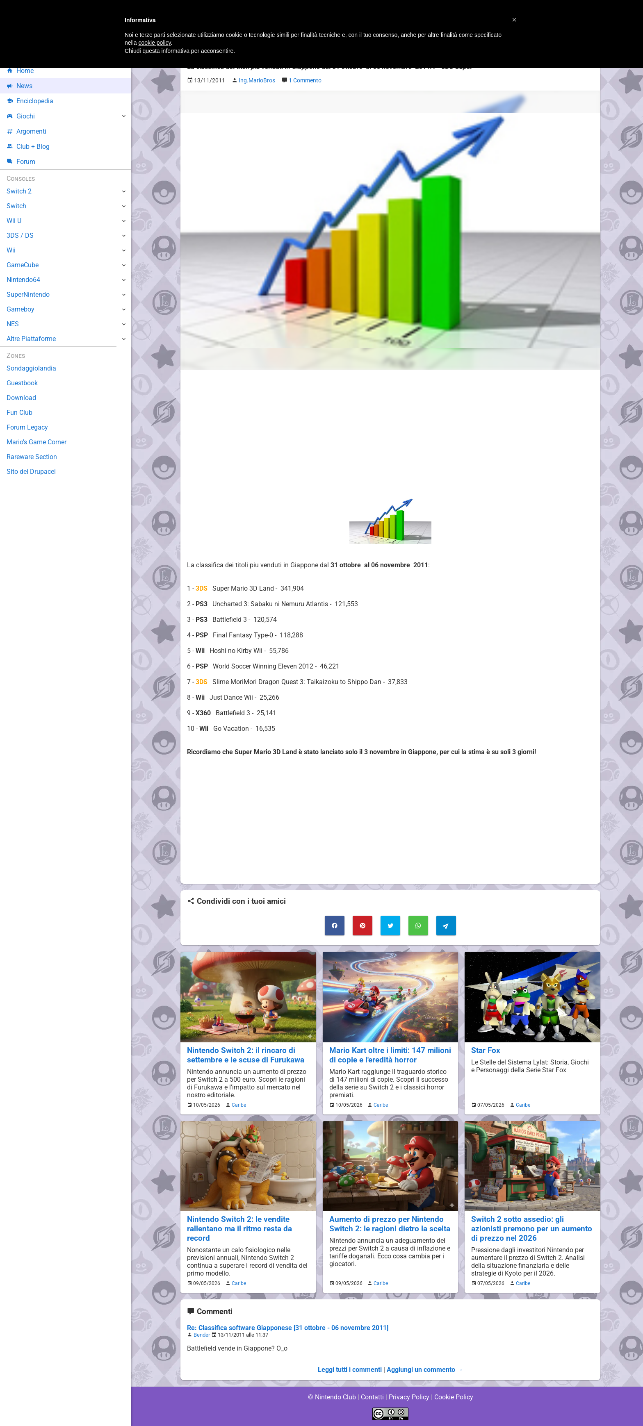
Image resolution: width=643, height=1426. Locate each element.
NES (13, 324)
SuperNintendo (28, 294)
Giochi (21, 116)
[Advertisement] (390, 434)
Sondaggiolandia (31, 368)
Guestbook (22, 383)
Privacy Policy (409, 1397)
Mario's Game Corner (37, 442)
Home (20, 71)
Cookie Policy (453, 1397)
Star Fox (485, 1050)
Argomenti (27, 131)
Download (21, 398)
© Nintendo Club (332, 1397)
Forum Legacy (27, 427)
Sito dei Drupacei (31, 471)
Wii (11, 250)
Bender (202, 1335)
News (20, 86)
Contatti (372, 1397)
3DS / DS (20, 235)
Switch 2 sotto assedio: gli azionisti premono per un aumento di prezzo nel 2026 (531, 1228)
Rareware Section (32, 457)
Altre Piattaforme (32, 339)
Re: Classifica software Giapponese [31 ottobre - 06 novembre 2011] (287, 1328)
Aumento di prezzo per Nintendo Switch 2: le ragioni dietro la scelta (390, 1223)
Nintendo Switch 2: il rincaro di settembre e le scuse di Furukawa (246, 1055)
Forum (21, 162)
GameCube (23, 265)
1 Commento (307, 80)
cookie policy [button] (154, 42)
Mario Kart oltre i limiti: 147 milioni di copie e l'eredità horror (386, 1055)
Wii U (14, 221)
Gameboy (20, 309)
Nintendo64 (24, 280)
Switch (16, 206)
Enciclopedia (30, 101)
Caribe (238, 1105)
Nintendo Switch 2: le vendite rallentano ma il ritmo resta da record (240, 1228)
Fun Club (19, 412)
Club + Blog (28, 146)
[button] (514, 19)
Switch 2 (19, 191)
